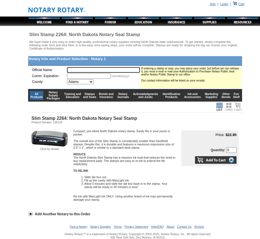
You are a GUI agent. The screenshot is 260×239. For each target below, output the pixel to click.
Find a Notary (78, 226)
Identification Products (171, 96)
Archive (199, 226)
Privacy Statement (136, 226)
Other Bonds (226, 96)
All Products (36, 96)
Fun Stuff (236, 96)
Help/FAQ (157, 226)
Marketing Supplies (211, 96)
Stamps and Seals (89, 96)
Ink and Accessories (192, 96)
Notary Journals (123, 96)
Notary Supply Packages (53, 95)
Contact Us (184, 226)
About (170, 226)
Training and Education (72, 96)
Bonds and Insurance (106, 96)
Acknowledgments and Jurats (145, 96)
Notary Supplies (100, 226)
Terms (118, 226)
